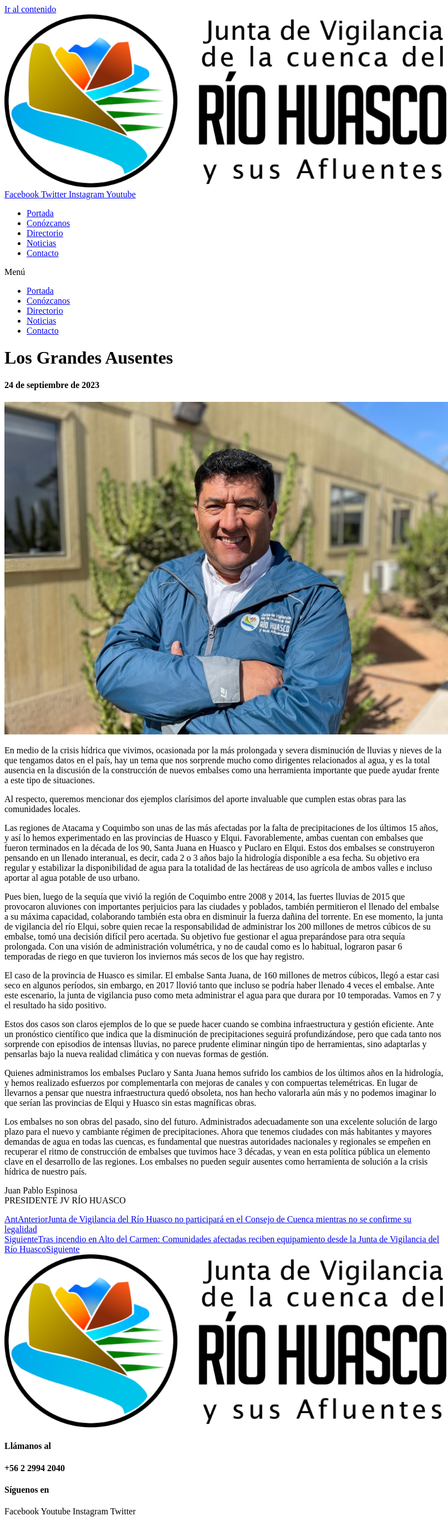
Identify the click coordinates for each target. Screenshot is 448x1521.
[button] (224, 272)
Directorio (45, 233)
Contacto (43, 253)
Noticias (41, 243)
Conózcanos (48, 223)
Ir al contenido (30, 9)
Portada (40, 213)
